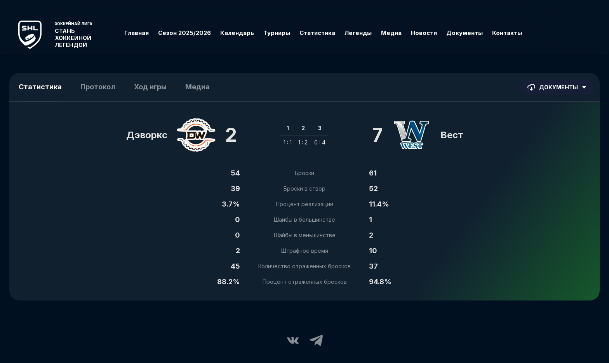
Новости (424, 32)
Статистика (317, 32)
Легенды (358, 32)
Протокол (97, 87)
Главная (136, 32)
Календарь (237, 32)
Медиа (391, 32)
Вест (451, 135)
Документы (464, 32)
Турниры (276, 32)
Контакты (507, 32)
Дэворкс (146, 135)
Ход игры (150, 87)
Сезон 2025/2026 (184, 32)
